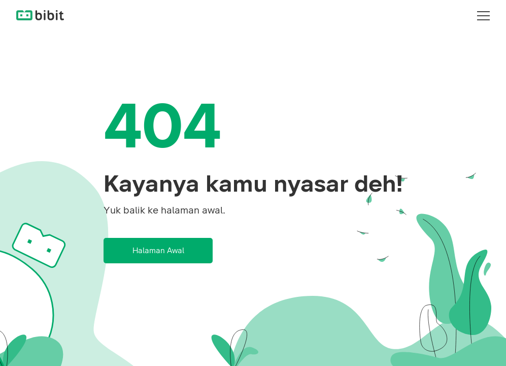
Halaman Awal (158, 251)
